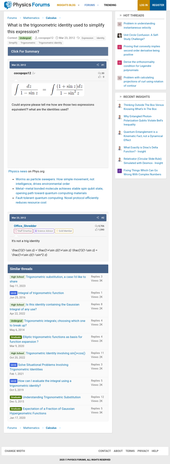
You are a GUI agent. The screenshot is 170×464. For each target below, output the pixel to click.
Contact (102, 451)
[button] (78, 5)
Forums (89, 5)
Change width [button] (17, 451)
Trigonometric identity (50, 43)
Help (152, 451)
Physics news (17, 172)
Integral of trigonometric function (41, 294)
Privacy (141, 451)
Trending (110, 5)
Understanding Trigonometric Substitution (52, 398)
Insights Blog (66, 5)
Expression (87, 39)
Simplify (13, 43)
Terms (127, 451)
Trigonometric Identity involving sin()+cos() (55, 354)
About (115, 451)
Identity (100, 39)
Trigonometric (28, 43)
